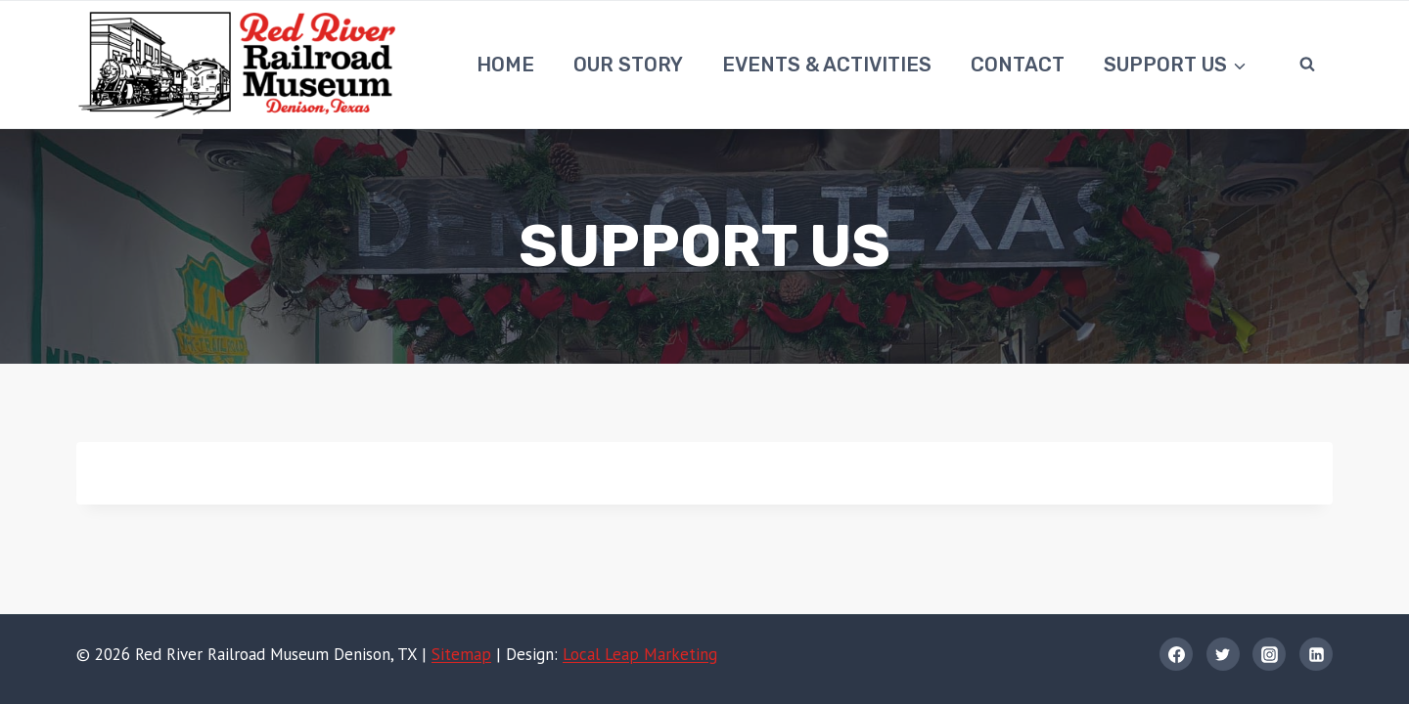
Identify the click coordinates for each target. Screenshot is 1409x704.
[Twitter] (1223, 654)
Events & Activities (827, 64)
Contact (1018, 64)
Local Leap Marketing (640, 654)
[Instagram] (1269, 654)
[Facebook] (1176, 654)
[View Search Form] (1307, 64)
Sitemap (461, 654)
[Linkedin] (1316, 654)
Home (505, 64)
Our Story (628, 64)
